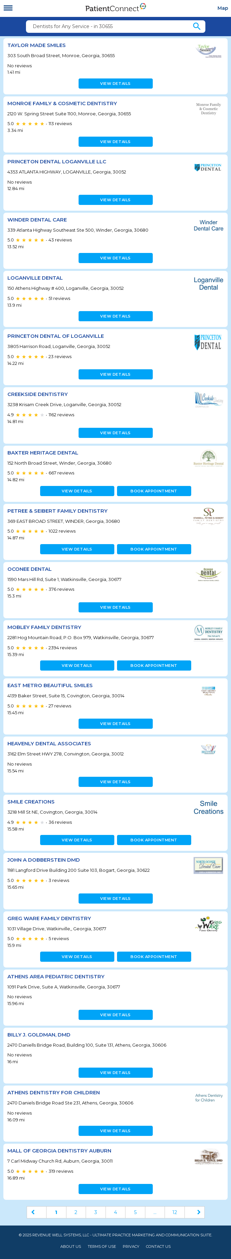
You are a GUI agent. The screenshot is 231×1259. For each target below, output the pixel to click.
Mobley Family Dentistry (44, 627)
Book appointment (154, 491)
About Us (70, 1246)
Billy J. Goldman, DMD (38, 1034)
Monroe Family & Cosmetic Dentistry (62, 103)
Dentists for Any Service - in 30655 (73, 26)
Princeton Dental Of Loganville (55, 336)
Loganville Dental (35, 278)
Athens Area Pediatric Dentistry (56, 976)
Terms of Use (102, 1246)
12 (174, 1212)
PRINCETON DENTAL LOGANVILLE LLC (56, 161)
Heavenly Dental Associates (49, 743)
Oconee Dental (29, 569)
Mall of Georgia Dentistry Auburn (59, 1150)
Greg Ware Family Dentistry (49, 918)
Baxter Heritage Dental (42, 452)
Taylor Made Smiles (36, 45)
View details (115, 83)
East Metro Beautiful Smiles (50, 685)
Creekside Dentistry (37, 394)
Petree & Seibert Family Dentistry (57, 511)
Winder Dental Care (37, 219)
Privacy (131, 1246)
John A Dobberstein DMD (43, 860)
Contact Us (158, 1246)
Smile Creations (31, 801)
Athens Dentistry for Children (53, 1092)
